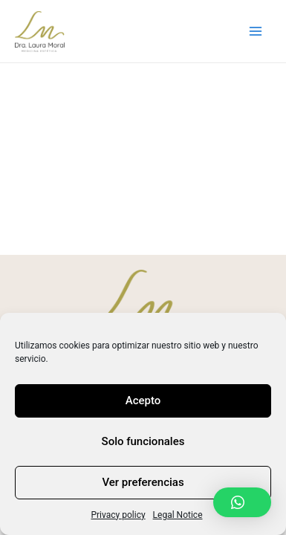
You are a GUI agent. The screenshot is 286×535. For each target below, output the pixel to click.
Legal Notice (178, 515)
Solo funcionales (143, 441)
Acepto (143, 400)
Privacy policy (118, 515)
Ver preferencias (142, 482)
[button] (242, 502)
